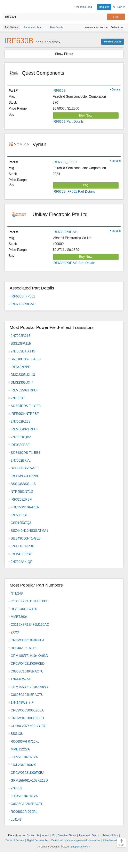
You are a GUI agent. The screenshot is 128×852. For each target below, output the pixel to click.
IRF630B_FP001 (65, 162)
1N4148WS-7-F (22, 702)
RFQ (85, 185)
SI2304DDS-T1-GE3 (26, 406)
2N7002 (16, 788)
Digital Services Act (37, 840)
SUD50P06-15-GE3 (25, 468)
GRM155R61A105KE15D (29, 780)
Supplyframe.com (80, 846)
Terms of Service (15, 840)
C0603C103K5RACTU (27, 804)
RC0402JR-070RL (24, 648)
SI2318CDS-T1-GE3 (26, 359)
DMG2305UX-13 (23, 374)
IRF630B (59, 90)
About (45, 835)
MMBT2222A (20, 749)
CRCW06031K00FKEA (28, 772)
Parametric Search (89, 835)
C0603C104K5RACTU (27, 694)
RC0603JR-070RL (24, 811)
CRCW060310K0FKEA (28, 640)
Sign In (121, 6)
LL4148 (16, 819)
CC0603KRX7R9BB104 (28, 726)
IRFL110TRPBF (22, 546)
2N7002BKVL (21, 460)
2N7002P (17, 398)
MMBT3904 (19, 617)
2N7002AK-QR (22, 562)
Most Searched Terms (64, 835)
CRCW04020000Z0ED (27, 718)
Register (104, 6)
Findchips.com (6, 6)
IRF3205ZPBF (21, 499)
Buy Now (85, 115)
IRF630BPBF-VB (65, 232)
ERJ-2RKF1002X (23, 765)
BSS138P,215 (21, 343)
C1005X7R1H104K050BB (29, 601)
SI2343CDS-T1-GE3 (26, 538)
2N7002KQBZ (21, 437)
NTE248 (17, 593)
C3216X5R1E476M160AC (30, 624)
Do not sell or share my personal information (75, 840)
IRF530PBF (19, 515)
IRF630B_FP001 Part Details (74, 191)
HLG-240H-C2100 (24, 609)
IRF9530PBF (20, 445)
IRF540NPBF (20, 367)
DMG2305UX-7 (22, 382)
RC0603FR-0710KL (25, 741)
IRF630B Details (112, 41)
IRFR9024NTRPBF (25, 413)
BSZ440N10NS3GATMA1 (29, 530)
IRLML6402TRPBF (24, 429)
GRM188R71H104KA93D (29, 656)
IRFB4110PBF (21, 554)
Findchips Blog (83, 6)
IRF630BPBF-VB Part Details (74, 263)
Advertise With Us (112, 840)
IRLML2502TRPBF (24, 390)
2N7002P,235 (20, 421)
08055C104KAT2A (24, 757)
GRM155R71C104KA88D (29, 687)
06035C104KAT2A (24, 796)
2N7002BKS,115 (23, 351)
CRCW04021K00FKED (28, 663)
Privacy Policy (110, 835)
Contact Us (33, 835)
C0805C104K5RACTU (27, 671)
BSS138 (17, 733)
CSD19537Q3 (21, 523)
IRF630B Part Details (68, 121)
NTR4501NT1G (22, 491)
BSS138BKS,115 (23, 484)
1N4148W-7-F (21, 679)
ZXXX (15, 632)
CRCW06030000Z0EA (27, 710)
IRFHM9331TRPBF (25, 476)
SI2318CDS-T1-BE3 (25, 452)
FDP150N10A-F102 (25, 507)
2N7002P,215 (20, 335)
